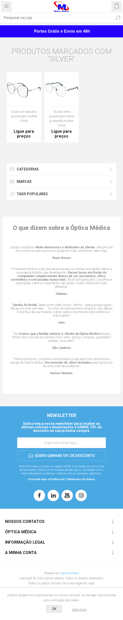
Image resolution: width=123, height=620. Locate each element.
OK (54, 609)
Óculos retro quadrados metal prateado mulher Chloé (61, 118)
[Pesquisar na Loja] (56, 18)
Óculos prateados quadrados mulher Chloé (23, 116)
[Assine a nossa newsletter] (61, 442)
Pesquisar (118, 18)
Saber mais (79, 609)
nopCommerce (69, 573)
